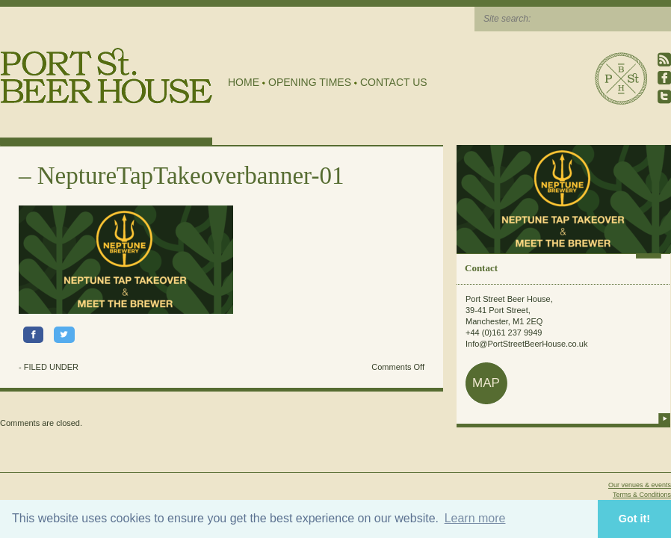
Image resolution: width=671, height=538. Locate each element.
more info (664, 418)
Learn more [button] (475, 518)
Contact (481, 267)
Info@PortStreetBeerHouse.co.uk (526, 343)
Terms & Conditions (642, 494)
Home (243, 82)
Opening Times (309, 82)
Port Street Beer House (621, 78)
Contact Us (393, 82)
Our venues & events (639, 485)
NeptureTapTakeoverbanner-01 (190, 175)
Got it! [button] (634, 519)
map (486, 383)
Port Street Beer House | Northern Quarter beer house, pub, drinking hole (106, 76)
